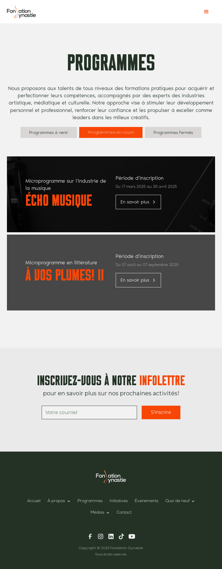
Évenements (146, 501)
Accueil (33, 501)
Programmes (90, 501)
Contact (124, 513)
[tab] (49, 132)
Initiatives (119, 501)
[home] (21, 11)
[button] (206, 11)
